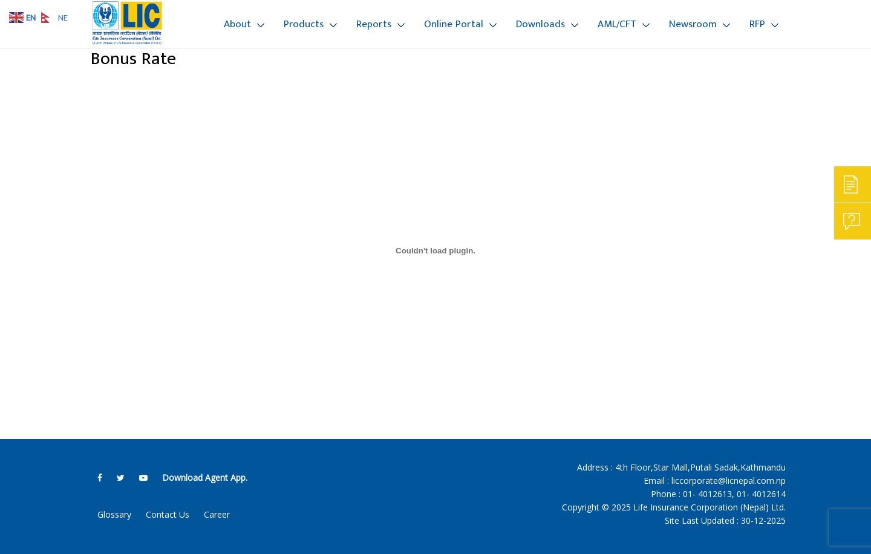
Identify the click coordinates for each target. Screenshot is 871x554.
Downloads (540, 24)
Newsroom (693, 24)
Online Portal (453, 24)
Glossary (114, 514)
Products (304, 24)
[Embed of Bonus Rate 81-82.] (435, 250)
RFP (757, 24)
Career (217, 514)
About (237, 24)
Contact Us (167, 514)
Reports (373, 24)
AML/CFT (617, 24)
